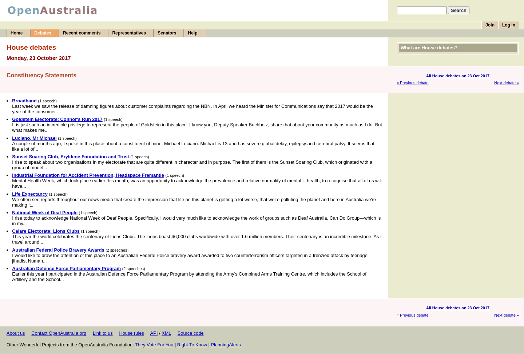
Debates (42, 33)
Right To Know (192, 344)
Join (490, 25)
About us (16, 333)
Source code (191, 333)
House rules (131, 333)
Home (17, 33)
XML (166, 333)
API (154, 333)
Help (192, 33)
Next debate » (506, 83)
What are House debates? (429, 47)
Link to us (103, 333)
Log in (508, 25)
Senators (167, 33)
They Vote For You (154, 344)
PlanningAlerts (226, 344)
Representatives (129, 33)
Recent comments (81, 33)
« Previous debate (413, 83)
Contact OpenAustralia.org (58, 333)
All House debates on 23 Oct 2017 (457, 76)
